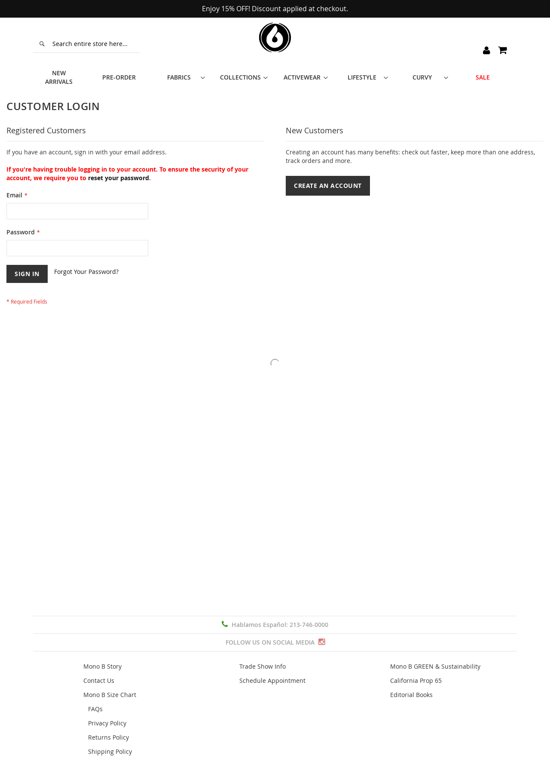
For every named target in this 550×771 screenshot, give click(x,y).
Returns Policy (108, 737)
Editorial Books (411, 695)
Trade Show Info (262, 666)
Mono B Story (102, 666)
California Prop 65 (416, 680)
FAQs (95, 709)
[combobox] (87, 44)
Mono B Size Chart (109, 695)
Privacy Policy (107, 723)
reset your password (118, 165)
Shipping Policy (110, 751)
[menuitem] (63, 71)
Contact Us (98, 680)
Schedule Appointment (272, 680)
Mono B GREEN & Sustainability (435, 666)
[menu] (275, 71)
